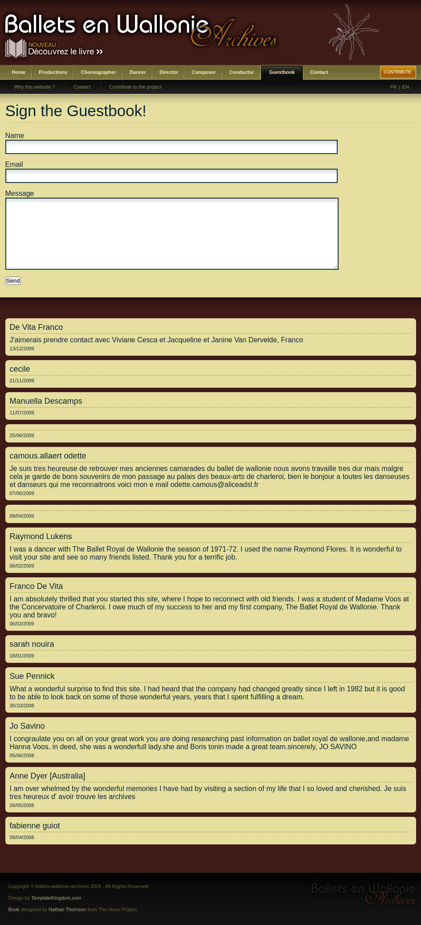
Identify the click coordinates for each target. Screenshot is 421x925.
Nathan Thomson (67, 909)
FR (393, 86)
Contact (319, 72)
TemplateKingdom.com (56, 898)
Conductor (241, 72)
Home (19, 72)
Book (14, 909)
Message (19, 193)
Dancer (138, 72)
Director (168, 72)
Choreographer (98, 72)
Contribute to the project (135, 86)
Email (14, 164)
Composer (204, 72)
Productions (53, 72)
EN (405, 86)
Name (15, 135)
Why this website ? (34, 86)
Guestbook (281, 72)
